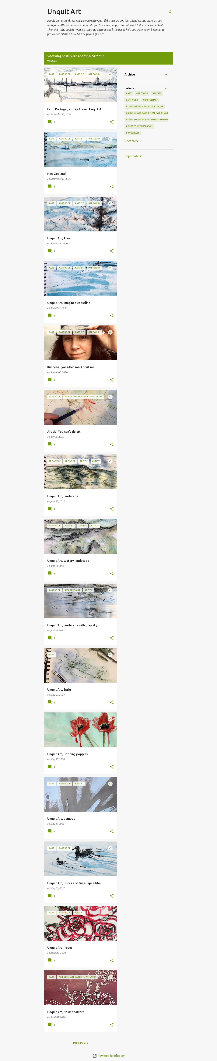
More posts (80, 1043)
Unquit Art (64, 11)
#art (129, 93)
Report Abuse (133, 156)
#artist (157, 93)
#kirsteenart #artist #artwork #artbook (150, 113)
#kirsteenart (150, 100)
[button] (112, 122)
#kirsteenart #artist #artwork (144, 106)
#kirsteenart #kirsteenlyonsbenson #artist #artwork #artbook (164, 119)
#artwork (132, 100)
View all (52, 61)
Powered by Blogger (108, 1055)
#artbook (142, 93)
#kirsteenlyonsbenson (139, 126)
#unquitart (132, 133)
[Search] (170, 12)
